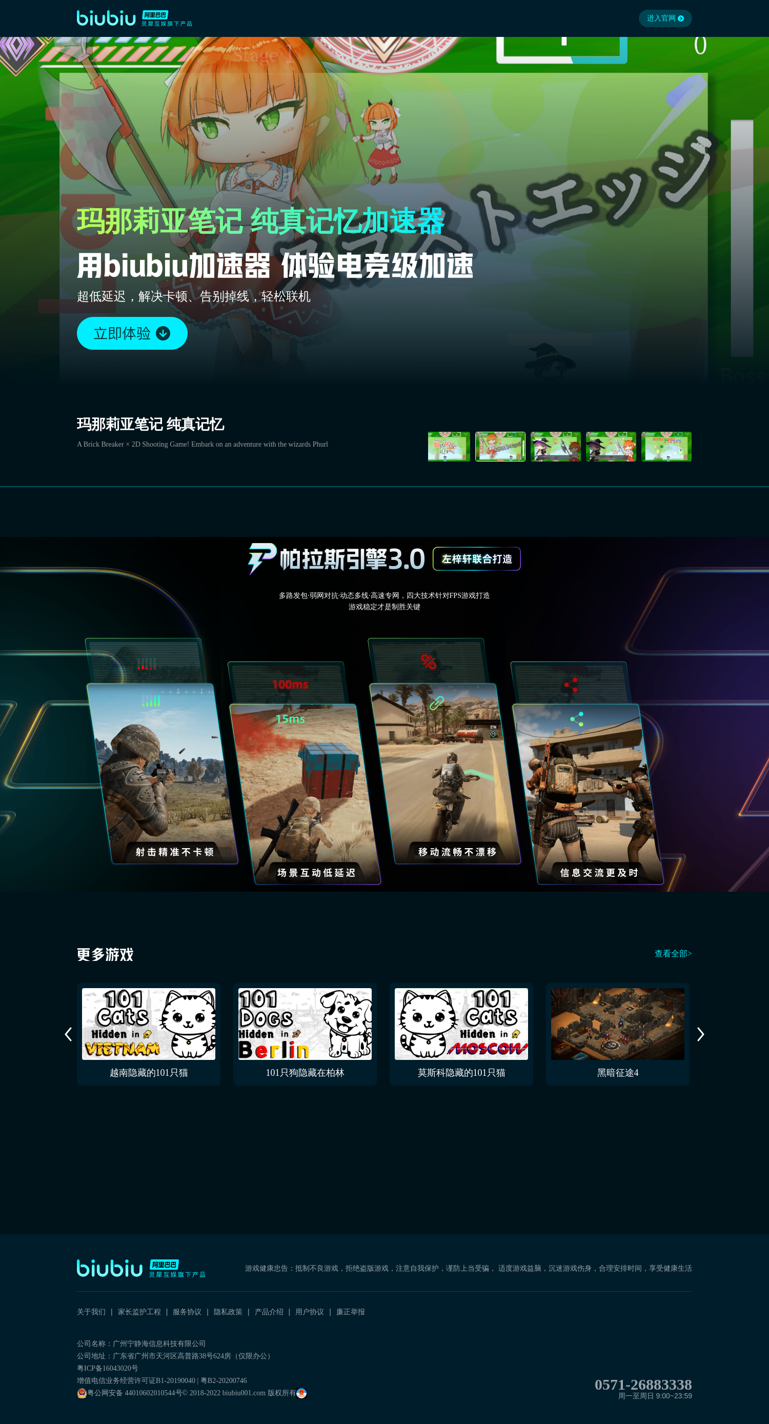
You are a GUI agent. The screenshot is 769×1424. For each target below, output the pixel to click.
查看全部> (673, 953)
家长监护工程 (139, 1312)
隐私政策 (228, 1312)
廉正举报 (350, 1312)
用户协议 (309, 1312)
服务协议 (187, 1312)
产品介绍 (269, 1312)
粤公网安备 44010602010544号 (130, 1393)
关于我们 (91, 1312)
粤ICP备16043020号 (107, 1368)
